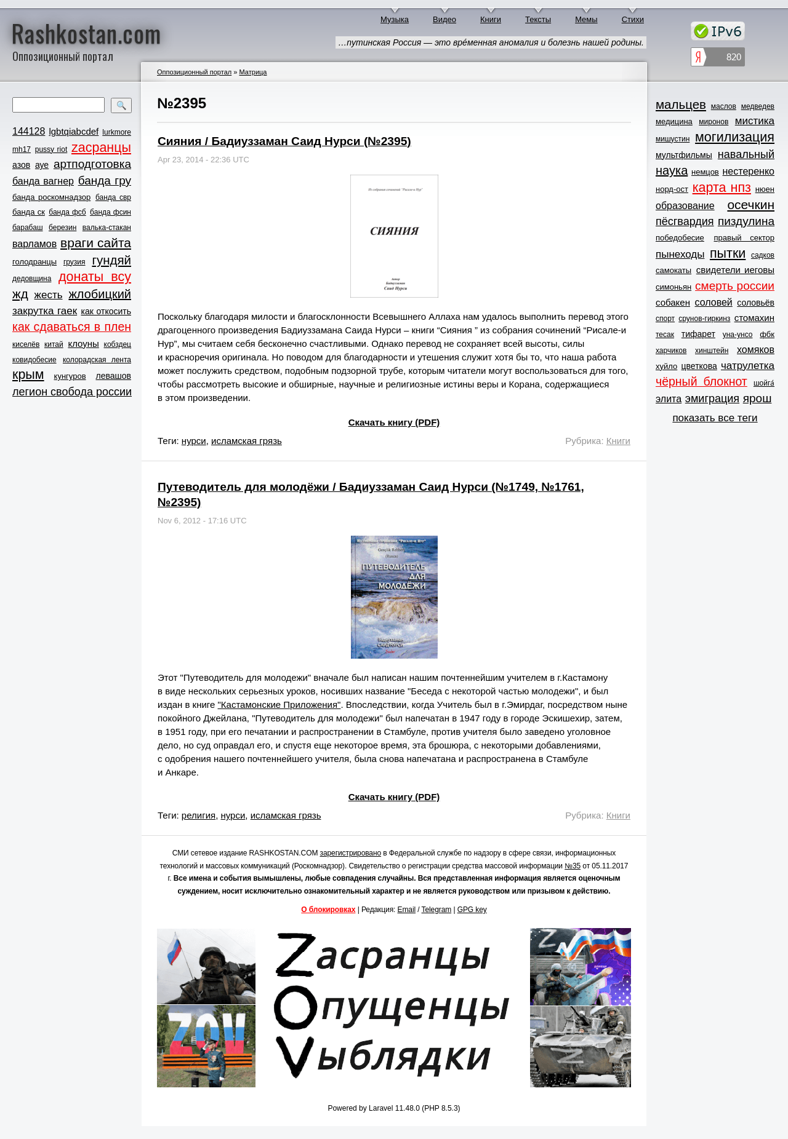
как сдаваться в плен (71, 326)
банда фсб (67, 212)
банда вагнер (43, 181)
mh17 (21, 149)
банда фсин (110, 212)
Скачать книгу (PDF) (394, 422)
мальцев (681, 104)
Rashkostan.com (86, 32)
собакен (673, 302)
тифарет (698, 334)
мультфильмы (684, 155)
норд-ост (672, 189)
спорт (665, 318)
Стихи (633, 19)
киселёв (25, 344)
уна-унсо (738, 334)
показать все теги (714, 418)
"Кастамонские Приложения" (279, 704)
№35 (573, 866)
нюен (764, 189)
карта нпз (722, 187)
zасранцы (101, 147)
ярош (757, 398)
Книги (490, 19)
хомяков (755, 349)
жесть (48, 295)
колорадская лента (97, 359)
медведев (757, 106)
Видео (444, 19)
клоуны (83, 343)
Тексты (538, 19)
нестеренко (749, 171)
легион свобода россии (72, 392)
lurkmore (116, 132)
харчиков (671, 350)
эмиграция (712, 398)
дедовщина (31, 278)
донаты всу (94, 276)
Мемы (586, 19)
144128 (28, 131)
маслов (723, 106)
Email (407, 909)
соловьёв (755, 303)
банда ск (28, 211)
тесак (665, 334)
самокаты (673, 270)
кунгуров (70, 376)
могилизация (734, 137)
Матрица (253, 72)
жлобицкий (99, 294)
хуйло (666, 366)
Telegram (437, 909)
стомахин (754, 317)
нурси (194, 440)
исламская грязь (246, 440)
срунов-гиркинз (704, 318)
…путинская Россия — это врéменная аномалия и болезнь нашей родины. (491, 42)
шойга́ (764, 383)
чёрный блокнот (701, 381)
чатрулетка (747, 365)
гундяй (111, 260)
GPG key (472, 909)
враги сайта (95, 243)
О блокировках (328, 909)
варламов (34, 244)
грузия (74, 262)
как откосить (106, 311)
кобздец (117, 344)
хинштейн (711, 350)
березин (62, 227)
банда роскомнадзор (51, 197)
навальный (746, 154)
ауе (42, 165)
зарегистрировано (351, 853)
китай (53, 344)
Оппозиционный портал (194, 72)
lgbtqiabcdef (73, 131)
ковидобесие (34, 359)
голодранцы (34, 261)
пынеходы (680, 254)
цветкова (699, 366)
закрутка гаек (44, 311)
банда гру (104, 180)
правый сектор (744, 237)
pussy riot (51, 149)
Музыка (394, 19)
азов (21, 165)
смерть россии (734, 285)
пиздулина (746, 221)
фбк (767, 334)
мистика (754, 121)
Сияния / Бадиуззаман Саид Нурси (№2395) (284, 141)
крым (28, 374)
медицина (674, 121)
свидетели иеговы (735, 269)
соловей (713, 302)
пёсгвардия (685, 221)
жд (20, 294)
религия (198, 815)
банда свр (113, 197)
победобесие (680, 237)
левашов (113, 376)
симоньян (673, 287)
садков (762, 255)
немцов (705, 172)
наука (672, 170)
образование (685, 205)
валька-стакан (106, 227)
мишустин (673, 139)
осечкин (750, 204)
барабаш (27, 227)
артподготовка (92, 163)
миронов (713, 121)
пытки (728, 253)
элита (668, 399)
